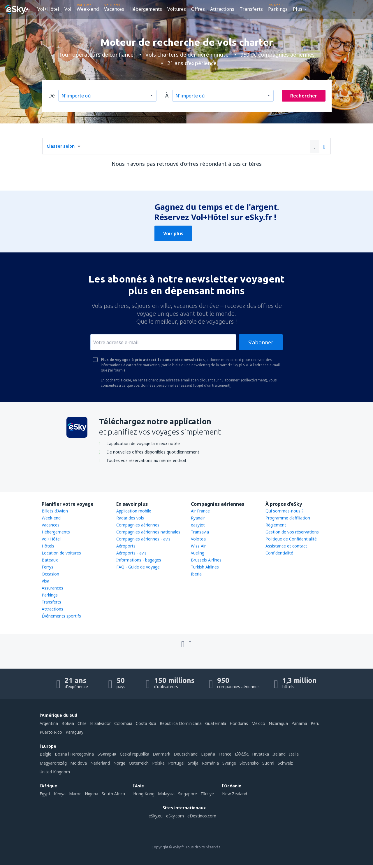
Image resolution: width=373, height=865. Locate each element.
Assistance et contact (286, 546)
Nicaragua (278, 723)
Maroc (75, 793)
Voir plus (173, 233)
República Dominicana (181, 723)
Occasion (50, 574)
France (225, 754)
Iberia (196, 574)
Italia (294, 754)
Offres (198, 9)
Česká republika (134, 754)
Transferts (251, 9)
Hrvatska (260, 754)
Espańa (208, 754)
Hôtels (48, 546)
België (45, 754)
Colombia (123, 723)
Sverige (229, 763)
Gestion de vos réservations (292, 532)
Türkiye (207, 793)
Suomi (268, 763)
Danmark (161, 754)
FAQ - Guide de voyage (138, 567)
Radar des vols (130, 518)
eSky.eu (156, 816)
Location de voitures (61, 553)
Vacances (114, 9)
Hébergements (145, 9)
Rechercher (303, 96)
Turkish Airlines (205, 567)
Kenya (60, 793)
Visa (45, 581)
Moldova (78, 763)
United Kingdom (55, 772)
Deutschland (186, 754)
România (210, 763)
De (51, 95)
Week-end (88, 9)
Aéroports (126, 546)
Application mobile (133, 511)
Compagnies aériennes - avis (143, 539)
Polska (158, 763)
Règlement (275, 525)
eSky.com (175, 816)
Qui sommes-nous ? (284, 511)
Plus (297, 9)
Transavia (200, 532)
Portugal (176, 763)
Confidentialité (279, 553)
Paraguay (74, 732)
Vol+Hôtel (48, 9)
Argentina (49, 723)
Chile (82, 723)
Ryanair (198, 518)
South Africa (113, 793)
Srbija (193, 763)
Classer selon (61, 146)
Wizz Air (198, 546)
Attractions (222, 9)
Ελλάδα (242, 754)
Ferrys (47, 567)
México (258, 723)
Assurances (52, 588)
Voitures (176, 9)
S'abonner (260, 342)
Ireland (279, 754)
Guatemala (215, 723)
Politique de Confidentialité (291, 539)
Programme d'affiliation (287, 518)
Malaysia (166, 793)
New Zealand (234, 793)
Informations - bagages (138, 560)
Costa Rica (146, 723)
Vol (67, 9)
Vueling (197, 553)
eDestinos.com (201, 816)
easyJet (198, 525)
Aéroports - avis (131, 553)
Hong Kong (143, 793)
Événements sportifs (61, 616)
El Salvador (100, 723)
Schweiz (285, 763)
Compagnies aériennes (137, 525)
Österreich (139, 763)
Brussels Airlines (206, 560)
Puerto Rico (51, 732)
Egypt (45, 793)
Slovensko (249, 763)
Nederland (100, 763)
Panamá (299, 723)
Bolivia (67, 723)
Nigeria (91, 793)
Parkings (278, 9)
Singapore (187, 793)
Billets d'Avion (55, 511)
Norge (119, 763)
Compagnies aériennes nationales (148, 532)
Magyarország (53, 763)
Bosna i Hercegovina (74, 754)
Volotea (198, 539)
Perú (315, 723)
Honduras (239, 723)
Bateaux (50, 560)
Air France (200, 511)
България (106, 754)
